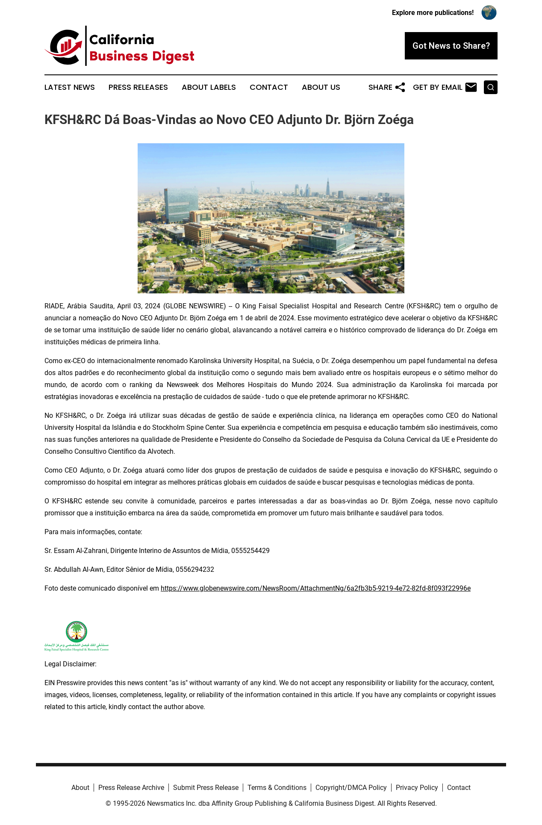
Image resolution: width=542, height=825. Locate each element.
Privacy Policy (417, 788)
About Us (321, 87)
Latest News (69, 87)
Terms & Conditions (276, 788)
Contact (269, 87)
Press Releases (138, 87)
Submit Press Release (206, 788)
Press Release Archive (131, 788)
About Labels (209, 87)
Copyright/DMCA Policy (351, 788)
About (80, 788)
